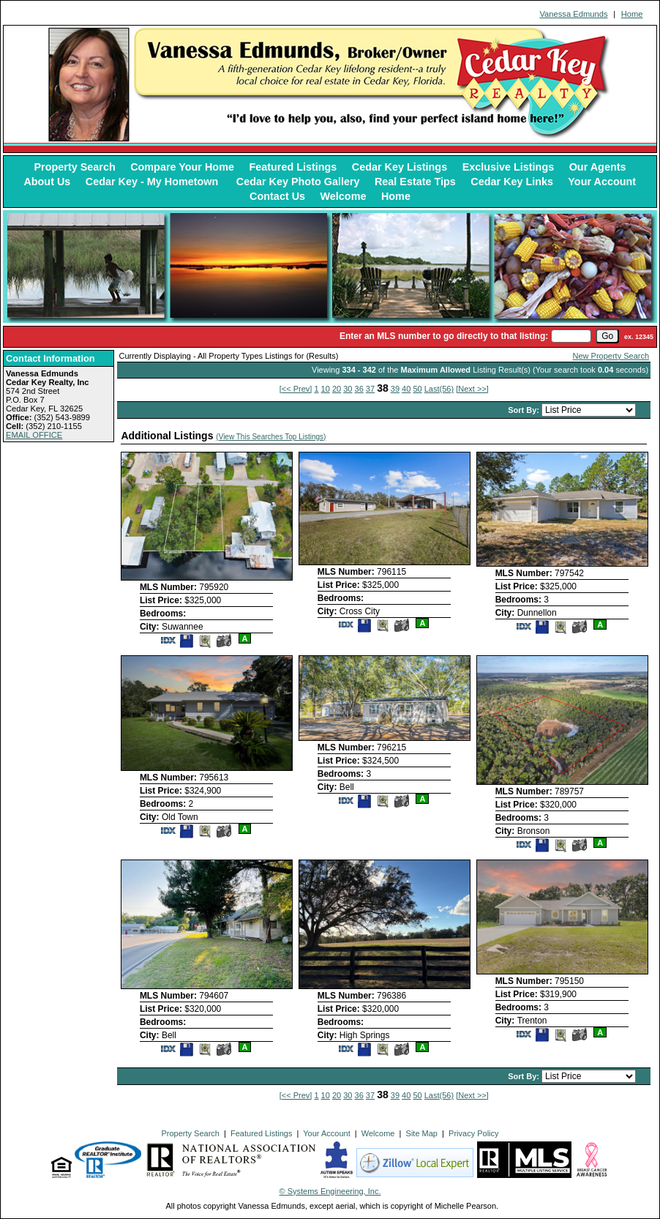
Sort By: (524, 410)
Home (632, 14)
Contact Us (277, 196)
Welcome (343, 196)
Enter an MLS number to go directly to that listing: (444, 336)
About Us (46, 181)
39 (395, 388)
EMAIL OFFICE (34, 434)
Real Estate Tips (415, 181)
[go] (607, 336)
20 (336, 388)
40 (406, 388)
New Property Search (611, 355)
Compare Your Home (182, 167)
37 (370, 388)
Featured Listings (293, 167)
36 (359, 388)
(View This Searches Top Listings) (271, 437)
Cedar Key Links (511, 181)
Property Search (75, 167)
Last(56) (439, 388)
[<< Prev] (296, 388)
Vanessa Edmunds (573, 14)
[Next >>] (472, 388)
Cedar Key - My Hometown (154, 181)
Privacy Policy (473, 1133)
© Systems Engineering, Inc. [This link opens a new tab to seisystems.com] (330, 1191)
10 (325, 388)
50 (417, 388)
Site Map (422, 1133)
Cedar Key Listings (399, 167)
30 (347, 388)
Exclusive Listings (508, 167)
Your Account (602, 181)
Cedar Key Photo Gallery (298, 181)
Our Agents (597, 167)
